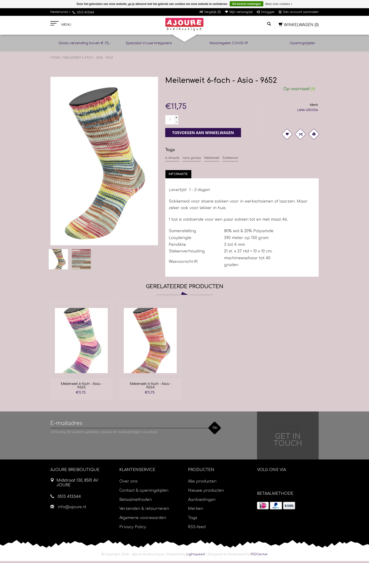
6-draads (172, 159)
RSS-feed (197, 529)
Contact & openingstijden (143, 492)
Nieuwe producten (206, 492)
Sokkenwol (230, 159)
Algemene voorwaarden (142, 520)
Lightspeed (195, 556)
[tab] (178, 176)
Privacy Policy (132, 529)
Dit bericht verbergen (246, 4)
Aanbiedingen (202, 501)
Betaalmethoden (135, 501)
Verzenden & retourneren (144, 510)
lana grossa (192, 159)
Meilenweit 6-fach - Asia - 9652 (88, 59)
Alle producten (202, 483)
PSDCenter (259, 556)
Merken (195, 510)
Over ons (128, 483)
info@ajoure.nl (72, 509)
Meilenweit (211, 159)
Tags (192, 520)
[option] (81, 353)
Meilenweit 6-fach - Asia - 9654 (150, 387)
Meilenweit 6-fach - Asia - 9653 (81, 387)
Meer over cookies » (278, 4)
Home (55, 59)
